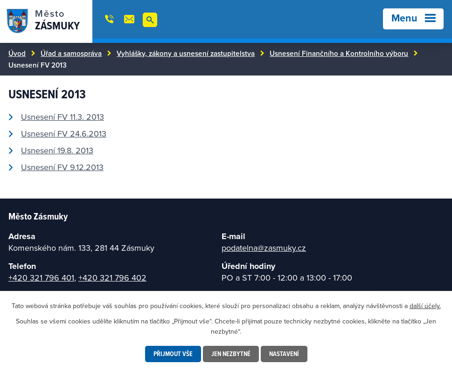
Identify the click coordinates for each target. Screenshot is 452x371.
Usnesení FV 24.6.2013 (63, 133)
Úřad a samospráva (71, 53)
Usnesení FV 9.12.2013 (62, 167)
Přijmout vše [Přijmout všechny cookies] (173, 353)
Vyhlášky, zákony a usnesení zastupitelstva (186, 53)
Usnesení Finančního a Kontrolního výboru (339, 53)
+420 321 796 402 (112, 277)
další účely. (425, 305)
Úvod (17, 53)
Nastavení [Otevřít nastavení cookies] (284, 353)
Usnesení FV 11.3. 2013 (62, 117)
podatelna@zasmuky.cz (264, 248)
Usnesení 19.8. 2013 (57, 150)
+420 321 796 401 (41, 277)
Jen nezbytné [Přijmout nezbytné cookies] (230, 353)
